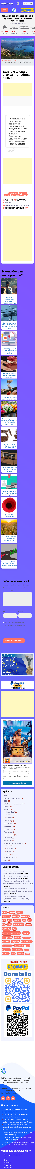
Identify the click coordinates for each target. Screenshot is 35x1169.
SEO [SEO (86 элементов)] (30, 920)
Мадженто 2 (8, 826)
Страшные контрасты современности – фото (9, 398)
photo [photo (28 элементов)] (10, 920)
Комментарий (8, 591)
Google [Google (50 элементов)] (12, 912)
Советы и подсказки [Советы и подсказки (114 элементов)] (11, 933)
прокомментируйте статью (17, 205)
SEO (5, 801)
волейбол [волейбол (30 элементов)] (6, 942)
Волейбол (9, 815)
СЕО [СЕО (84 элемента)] (14, 929)
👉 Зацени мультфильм (17, 783)
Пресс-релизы (9, 835)
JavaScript (9, 849)
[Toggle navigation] (4, 10)
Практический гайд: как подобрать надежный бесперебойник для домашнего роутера (17, 891)
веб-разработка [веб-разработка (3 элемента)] (26, 937)
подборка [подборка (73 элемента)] (6, 950)
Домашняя (6, 60)
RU (25, 3)
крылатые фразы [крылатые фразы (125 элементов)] (22, 945)
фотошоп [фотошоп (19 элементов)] (20, 953)
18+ (5, 795)
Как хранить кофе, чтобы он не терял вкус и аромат (9, 446)
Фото (6, 860)
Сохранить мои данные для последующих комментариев (15, 623)
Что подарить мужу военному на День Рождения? (9, 375)
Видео (6, 809)
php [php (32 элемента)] (24, 920)
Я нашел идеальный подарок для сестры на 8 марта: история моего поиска (9, 421)
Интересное (8, 823)
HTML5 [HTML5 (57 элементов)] (19, 912)
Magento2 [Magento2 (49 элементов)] (25, 916)
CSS (8, 846)
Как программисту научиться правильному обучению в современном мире (9, 299)
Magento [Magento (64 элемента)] (15, 916)
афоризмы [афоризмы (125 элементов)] (7, 937)
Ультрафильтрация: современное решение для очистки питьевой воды (9, 325)
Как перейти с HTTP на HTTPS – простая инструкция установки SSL (9, 564)
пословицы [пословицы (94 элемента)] (17, 949)
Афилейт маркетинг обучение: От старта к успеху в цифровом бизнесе (9, 351)
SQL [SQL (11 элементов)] (3, 925)
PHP (8, 854)
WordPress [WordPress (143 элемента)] (18, 924)
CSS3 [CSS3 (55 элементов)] (4, 912)
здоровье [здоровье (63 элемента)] (15, 941)
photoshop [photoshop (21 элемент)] (17, 920)
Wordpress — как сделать (13, 804)
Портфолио (8, 832)
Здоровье (7, 821)
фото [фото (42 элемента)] (13, 953)
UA (31, 3)
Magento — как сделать (12, 798)
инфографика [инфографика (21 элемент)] (7, 946)
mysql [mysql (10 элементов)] (4, 920)
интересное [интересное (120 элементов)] (26, 941)
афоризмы (13, 193)
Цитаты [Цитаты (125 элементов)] (25, 933)
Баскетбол (10, 812)
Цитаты (25, 195)
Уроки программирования (13, 843)
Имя (4, 612)
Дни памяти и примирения (9, 515)
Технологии (8, 840)
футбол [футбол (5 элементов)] (27, 953)
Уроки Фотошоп (9, 857)
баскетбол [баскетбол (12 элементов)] (17, 937)
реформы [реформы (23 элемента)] (5, 953)
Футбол (9, 818)
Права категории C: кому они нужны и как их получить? (9, 493)
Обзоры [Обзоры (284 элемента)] (6, 928)
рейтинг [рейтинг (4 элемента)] (26, 950)
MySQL (8, 851)
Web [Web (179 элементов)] (9, 924)
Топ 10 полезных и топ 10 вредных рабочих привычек (9, 469)
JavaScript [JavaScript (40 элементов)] (6, 916)
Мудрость (7, 829)
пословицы (15, 195)
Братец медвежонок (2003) (15, 765)
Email (20, 612)
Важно (16, 60)
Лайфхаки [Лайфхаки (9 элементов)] (28, 925)
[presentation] (17, 633)
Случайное (8, 838)
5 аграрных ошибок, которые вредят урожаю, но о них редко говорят (9, 539)
